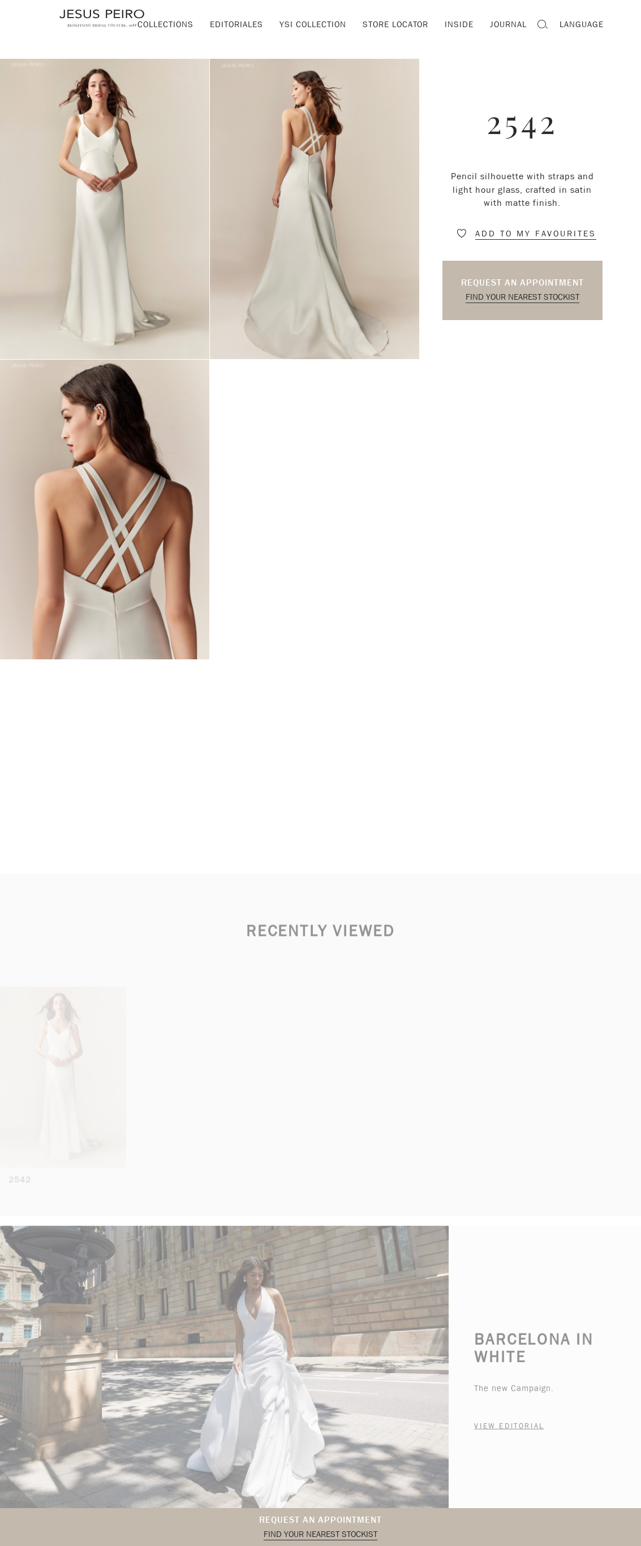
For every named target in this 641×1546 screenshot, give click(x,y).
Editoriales (236, 24)
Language (582, 24)
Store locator (395, 24)
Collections (165, 24)
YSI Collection (312, 24)
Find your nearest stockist (522, 297)
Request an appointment (522, 282)
